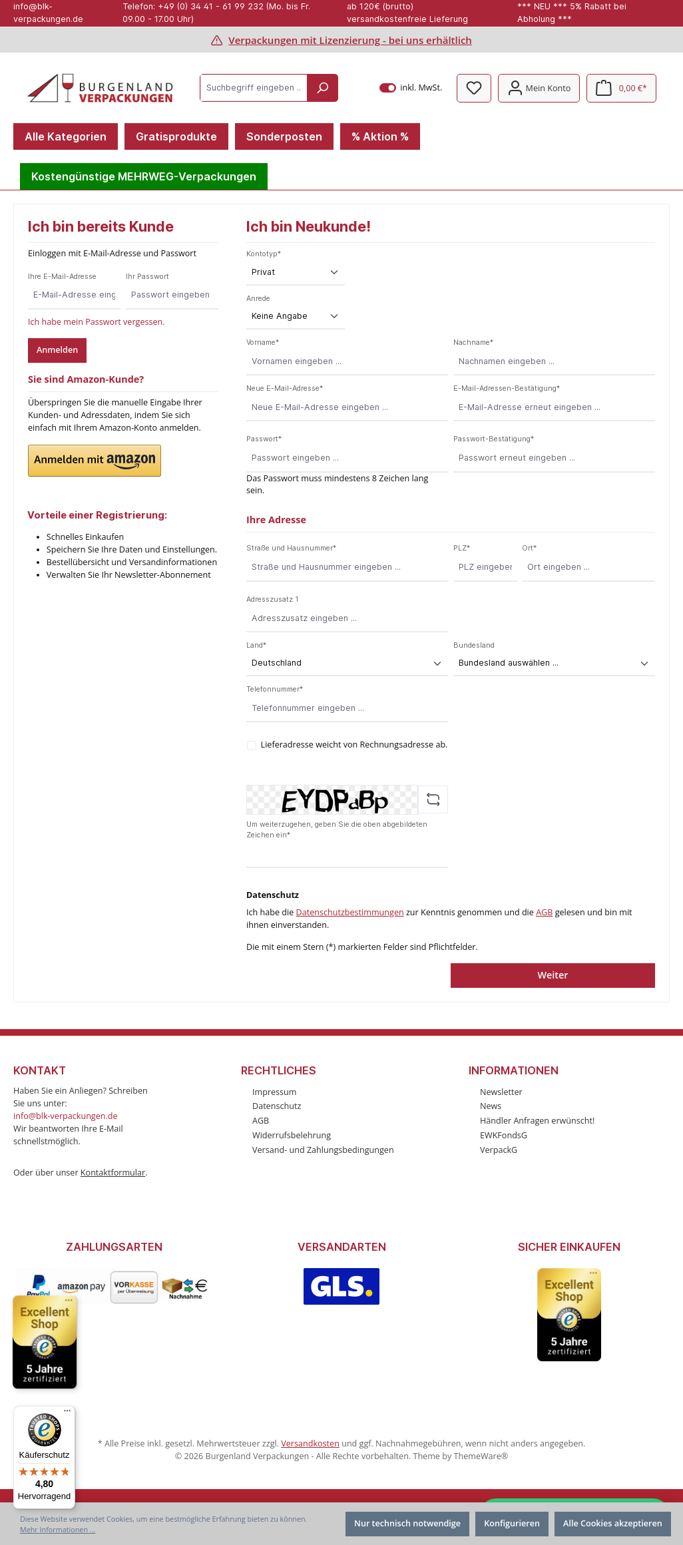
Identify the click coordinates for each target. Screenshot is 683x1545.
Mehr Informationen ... (57, 1529)
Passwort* (264, 439)
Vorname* (262, 342)
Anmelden (57, 349)
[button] (94, 461)
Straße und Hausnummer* (291, 548)
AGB (544, 912)
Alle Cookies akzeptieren (612, 1523)
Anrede (258, 298)
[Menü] (67, 1414)
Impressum (274, 1092)
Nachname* (473, 342)
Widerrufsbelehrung (291, 1135)
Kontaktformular (113, 1172)
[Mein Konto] (539, 88)
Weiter (552, 975)
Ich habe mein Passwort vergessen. (96, 322)
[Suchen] (322, 88)
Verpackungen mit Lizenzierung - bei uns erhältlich (350, 40)
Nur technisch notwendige (407, 1523)
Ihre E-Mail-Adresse (62, 276)
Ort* (529, 548)
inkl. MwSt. (411, 88)
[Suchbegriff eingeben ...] (254, 88)
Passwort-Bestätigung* (493, 439)
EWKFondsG (503, 1135)
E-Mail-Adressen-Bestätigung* (506, 388)
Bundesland (474, 645)
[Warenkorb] (621, 88)
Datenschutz (276, 1106)
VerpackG (498, 1150)
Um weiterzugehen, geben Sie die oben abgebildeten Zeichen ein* (336, 829)
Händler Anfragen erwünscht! (537, 1120)
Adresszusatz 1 (272, 599)
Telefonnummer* (274, 689)
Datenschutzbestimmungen (350, 912)
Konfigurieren (512, 1523)
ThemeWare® (480, 1456)
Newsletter (501, 1092)
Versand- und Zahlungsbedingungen (323, 1150)
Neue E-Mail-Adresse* (284, 388)
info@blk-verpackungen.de (65, 1116)
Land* (256, 645)
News (490, 1106)
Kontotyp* (263, 254)
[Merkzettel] (474, 88)
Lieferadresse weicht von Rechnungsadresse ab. (354, 744)
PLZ (461, 548)
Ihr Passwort (147, 276)
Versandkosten (310, 1443)
